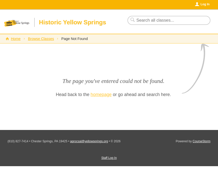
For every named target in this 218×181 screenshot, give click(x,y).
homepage (101, 94)
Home (15, 39)
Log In (205, 4)
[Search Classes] (166, 20)
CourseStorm (201, 141)
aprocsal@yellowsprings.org (89, 141)
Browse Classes (41, 39)
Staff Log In (109, 158)
